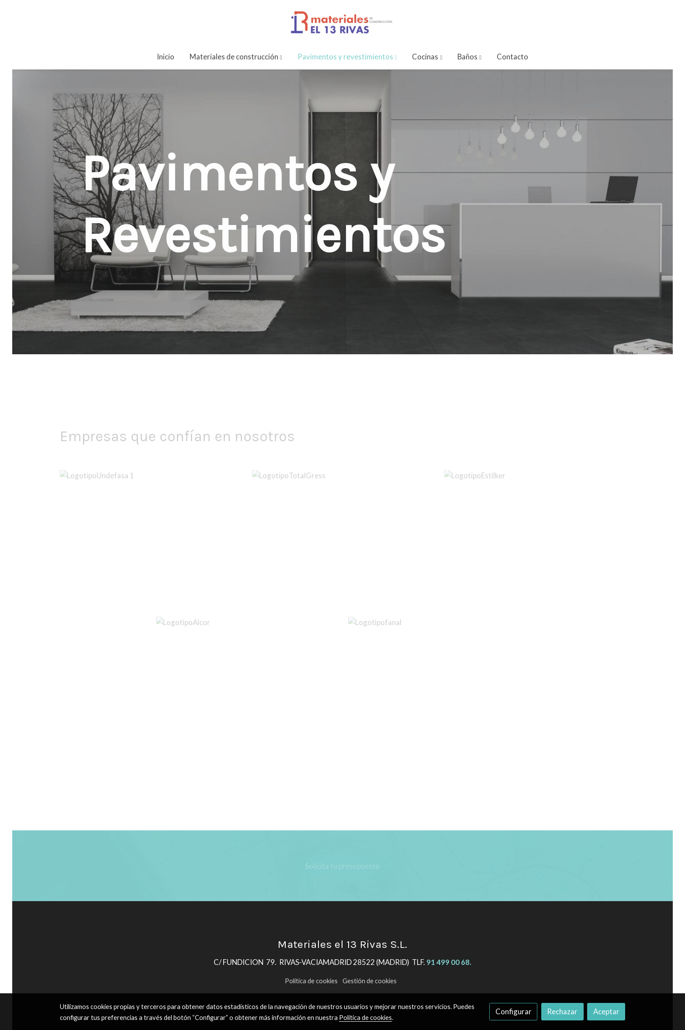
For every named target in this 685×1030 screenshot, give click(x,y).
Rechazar (562, 1011)
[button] (236, 56)
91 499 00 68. (448, 962)
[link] (342, 22)
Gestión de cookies (369, 981)
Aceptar (606, 1011)
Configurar (513, 1011)
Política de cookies (311, 981)
